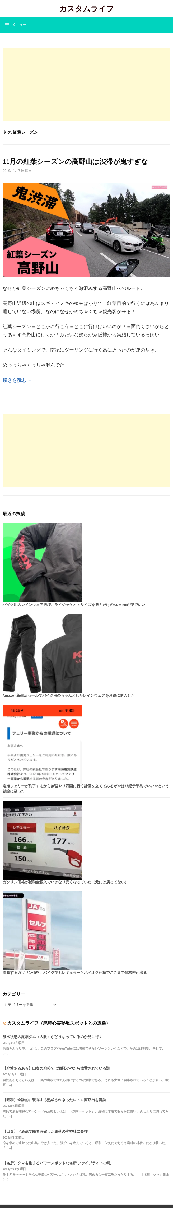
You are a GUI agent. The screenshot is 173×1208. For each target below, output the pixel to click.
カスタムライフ (86, 8)
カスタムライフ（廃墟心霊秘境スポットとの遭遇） (58, 1023)
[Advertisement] (86, 84)
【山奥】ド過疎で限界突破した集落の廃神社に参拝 (45, 1131)
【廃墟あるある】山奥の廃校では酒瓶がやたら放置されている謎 (56, 1068)
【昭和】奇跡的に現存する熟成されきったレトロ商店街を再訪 (54, 1099)
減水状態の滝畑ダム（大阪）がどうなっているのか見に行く (52, 1036)
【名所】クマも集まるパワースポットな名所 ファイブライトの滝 (57, 1163)
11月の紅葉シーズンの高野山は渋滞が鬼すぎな (75, 161)
